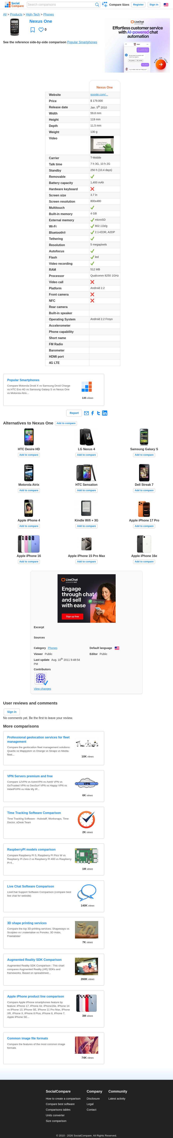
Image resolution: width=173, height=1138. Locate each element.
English (166, 4)
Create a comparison (104, 5)
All (5, 14)
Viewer (38, 654)
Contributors (42, 669)
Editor (94, 654)
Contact (91, 1109)
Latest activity (116, 1098)
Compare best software (60, 1104)
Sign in (154, 4)
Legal (90, 1104)
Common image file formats (27, 1038)
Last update (42, 659)
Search (97, 4)
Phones (48, 14)
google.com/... (99, 94)
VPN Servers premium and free (30, 776)
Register (138, 4)
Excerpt (39, 627)
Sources (39, 637)
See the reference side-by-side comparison (34, 42)
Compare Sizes (119, 4)
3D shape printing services (27, 923)
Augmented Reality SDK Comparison (34, 959)
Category (40, 648)
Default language (101, 648)
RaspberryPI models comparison (31, 849)
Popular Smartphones (82, 42)
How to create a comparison (63, 1098)
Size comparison (56, 1120)
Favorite (32, 29)
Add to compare (66, 423)
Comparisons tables (58, 1109)
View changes (42, 688)
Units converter (55, 1115)
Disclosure (93, 1098)
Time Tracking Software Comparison (34, 812)
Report (74, 413)
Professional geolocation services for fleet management (38, 739)
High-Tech (33, 14)
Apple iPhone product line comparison (35, 996)
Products (16, 14)
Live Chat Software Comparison (30, 886)
